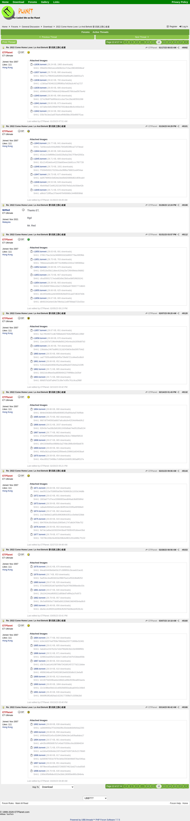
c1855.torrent (40, 290)
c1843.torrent (40, 143)
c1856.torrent (40, 298)
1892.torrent (39, 724)
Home (5, 2)
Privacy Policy (180, 2)
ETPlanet (151, 47)
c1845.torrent (40, 158)
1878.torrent (39, 566)
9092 (185, 47)
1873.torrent (39, 503)
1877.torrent (39, 534)
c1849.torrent (40, 190)
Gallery (45, 2)
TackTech (10, 814)
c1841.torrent (40, 103)
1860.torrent (39, 353)
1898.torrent (39, 771)
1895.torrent (39, 747)
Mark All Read (21, 803)
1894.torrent (39, 739)
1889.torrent (39, 676)
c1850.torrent (40, 251)
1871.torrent (39, 488)
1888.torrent (39, 668)
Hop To (35, 787)
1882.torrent (39, 597)
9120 (185, 313)
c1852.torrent (40, 267)
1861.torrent (39, 361)
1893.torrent (39, 732)
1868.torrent (39, 440)
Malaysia (6, 222)
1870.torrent (39, 455)
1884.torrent (39, 637)
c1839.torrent (40, 87)
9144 (185, 471)
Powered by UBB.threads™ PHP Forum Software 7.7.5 (95, 820)
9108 (185, 205)
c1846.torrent (40, 166)
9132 (185, 392)
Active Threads (100, 32)
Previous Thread (48, 37)
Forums (32, 2)
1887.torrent (39, 661)
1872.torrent (39, 495)
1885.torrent (39, 645)
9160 (185, 621)
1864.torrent (39, 409)
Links (56, 2)
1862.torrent (39, 369)
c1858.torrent (40, 338)
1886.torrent (39, 653)
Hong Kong (7, 67)
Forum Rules (8, 803)
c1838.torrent (40, 80)
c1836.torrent (40, 64)
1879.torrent (39, 574)
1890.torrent (39, 684)
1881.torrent (39, 590)
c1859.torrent (40, 346)
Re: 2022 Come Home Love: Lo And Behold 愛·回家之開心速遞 (36, 47)
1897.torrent (39, 763)
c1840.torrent (40, 95)
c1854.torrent (40, 282)
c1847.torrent (40, 174)
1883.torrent (39, 605)
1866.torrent (39, 424)
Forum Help (175, 803)
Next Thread (142, 37)
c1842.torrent (40, 111)
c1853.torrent (40, 275)
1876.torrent (39, 526)
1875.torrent (39, 519)
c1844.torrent (40, 151)
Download (18, 2)
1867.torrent (39, 432)
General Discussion (30, 27)
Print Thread (8, 42)
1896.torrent (39, 755)
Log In (183, 26)
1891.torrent (39, 692)
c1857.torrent (40, 330)
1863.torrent (39, 377)
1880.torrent (39, 582)
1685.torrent (39, 417)
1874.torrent (39, 511)
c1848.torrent (40, 182)
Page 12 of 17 (114, 42)
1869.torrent (39, 448)
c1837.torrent (40, 72)
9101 (185, 126)
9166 (185, 707)
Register (172, 26)
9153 (185, 550)
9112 (185, 234)
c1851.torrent (40, 259)
